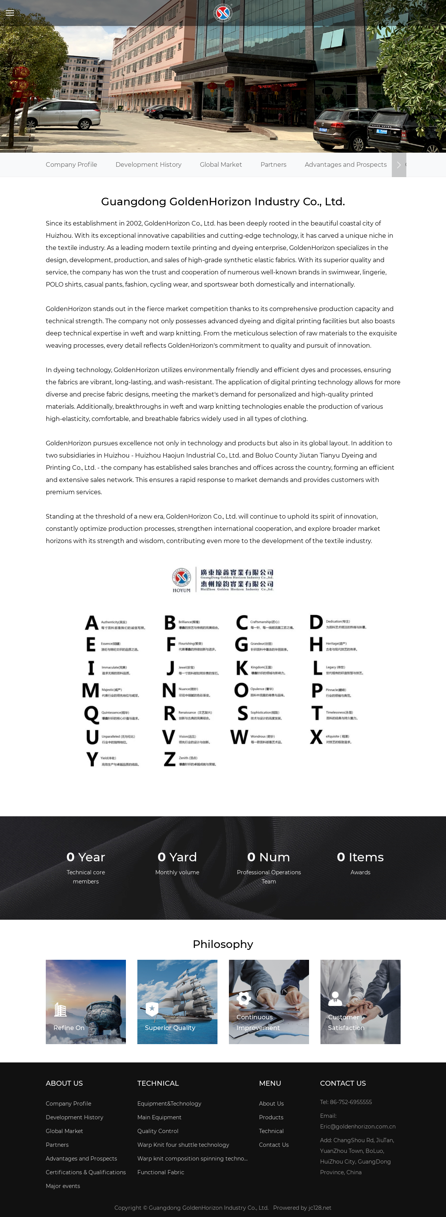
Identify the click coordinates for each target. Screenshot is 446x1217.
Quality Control (158, 1131)
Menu (270, 1084)
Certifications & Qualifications (86, 1172)
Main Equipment (159, 1117)
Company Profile (71, 164)
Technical (158, 1084)
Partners (274, 164)
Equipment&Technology (169, 1103)
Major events (63, 1186)
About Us (64, 1084)
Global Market (221, 164)
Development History (149, 164)
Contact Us (274, 1144)
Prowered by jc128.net (302, 1207)
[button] (399, 165)
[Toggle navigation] (10, 12)
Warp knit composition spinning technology (192, 1158)
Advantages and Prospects (346, 164)
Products (271, 1117)
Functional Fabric (160, 1172)
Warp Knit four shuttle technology (183, 1144)
